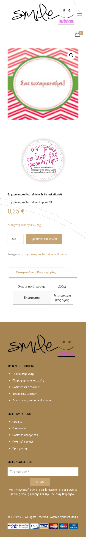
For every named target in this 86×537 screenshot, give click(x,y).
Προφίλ (17, 421)
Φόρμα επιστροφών (24, 393)
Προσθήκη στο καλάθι (44, 239)
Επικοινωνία (20, 428)
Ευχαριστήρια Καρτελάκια (40, 254)
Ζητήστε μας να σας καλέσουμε (31, 400)
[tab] (43, 272)
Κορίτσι (62, 254)
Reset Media (70, 517)
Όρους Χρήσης (30, 494)
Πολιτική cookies (22, 441)
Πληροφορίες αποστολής (28, 380)
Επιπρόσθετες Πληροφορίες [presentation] (36, 272)
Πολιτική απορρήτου (25, 435)
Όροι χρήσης (20, 448)
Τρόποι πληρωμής (23, 373)
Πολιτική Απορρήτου (62, 494)
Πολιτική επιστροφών (26, 387)
